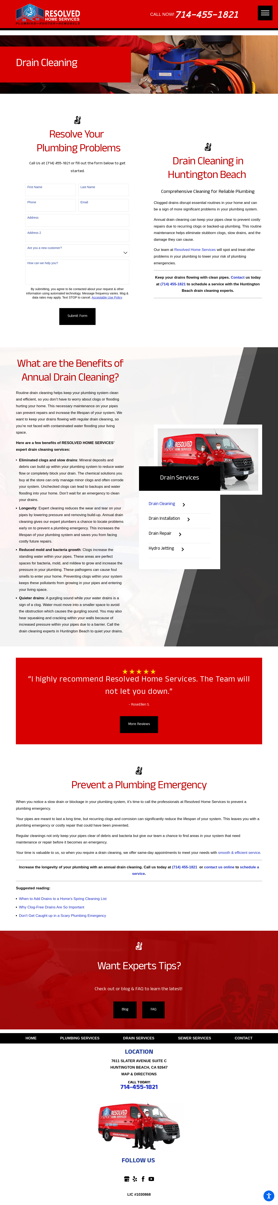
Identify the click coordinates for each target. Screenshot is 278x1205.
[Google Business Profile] (127, 1179)
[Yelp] (135, 1179)
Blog (125, 1010)
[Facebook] (143, 1179)
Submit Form (77, 316)
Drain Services (138, 1038)
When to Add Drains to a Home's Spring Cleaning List (63, 899)
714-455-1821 (206, 14)
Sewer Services (194, 1038)
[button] (268, 1195)
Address (32, 217)
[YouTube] (151, 1179)
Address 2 (34, 232)
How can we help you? (42, 263)
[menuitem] (30, 1038)
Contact (244, 1038)
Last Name (87, 187)
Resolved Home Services (195, 250)
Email (84, 202)
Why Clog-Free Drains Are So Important (51, 907)
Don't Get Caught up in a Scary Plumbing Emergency (62, 916)
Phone (31, 202)
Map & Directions (139, 1074)
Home (30, 1038)
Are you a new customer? (44, 248)
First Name (34, 187)
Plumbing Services (79, 1038)
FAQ (153, 1010)
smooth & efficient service (239, 853)
